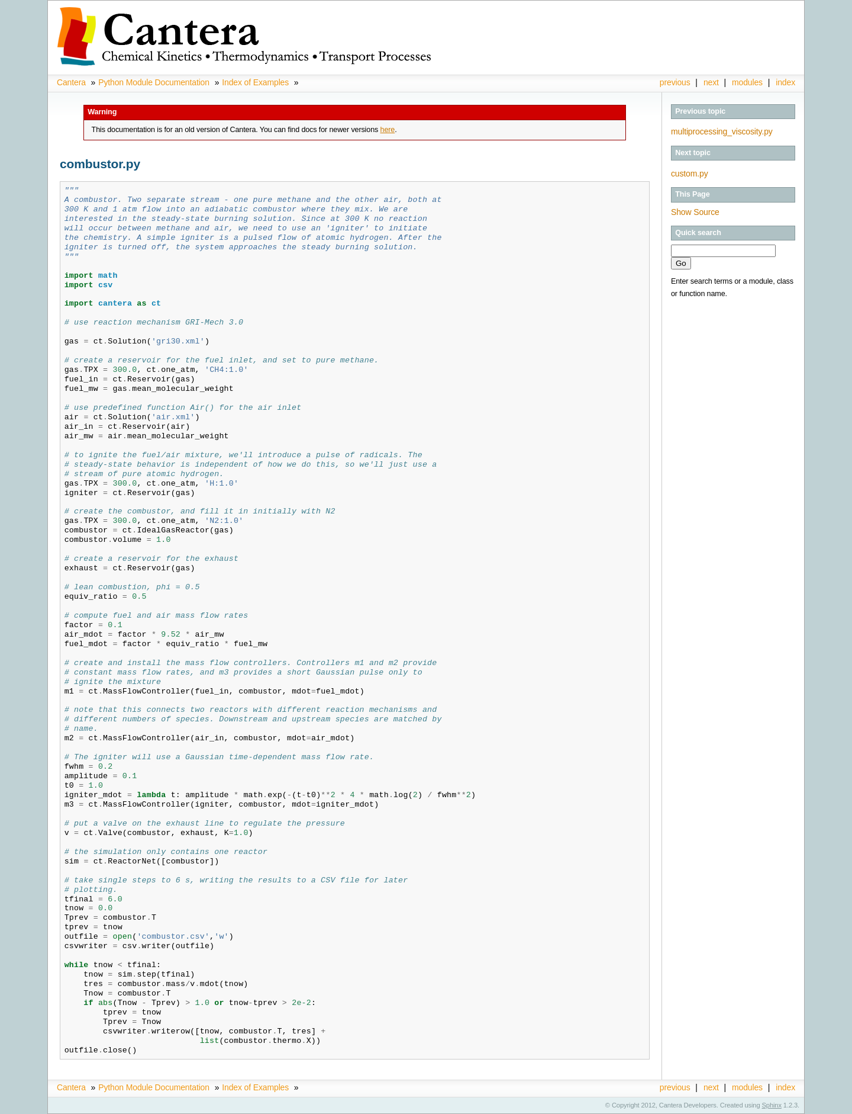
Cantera (71, 82)
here (387, 130)
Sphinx (772, 1105)
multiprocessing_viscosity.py (722, 131)
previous (675, 82)
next (711, 82)
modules (747, 82)
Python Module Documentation (153, 82)
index (785, 82)
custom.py (689, 173)
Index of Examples (255, 82)
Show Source (695, 212)
